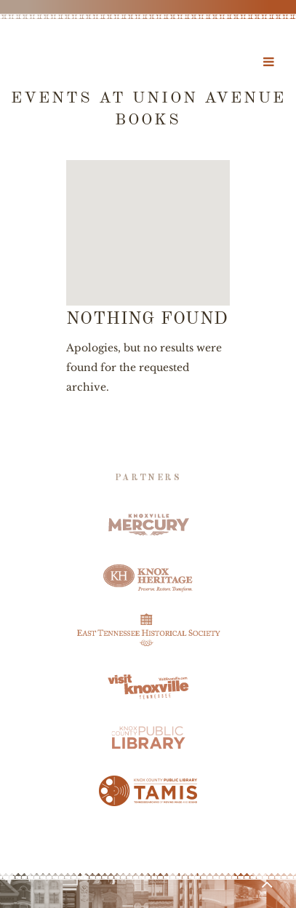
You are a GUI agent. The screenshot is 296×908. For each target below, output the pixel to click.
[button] (148, 219)
